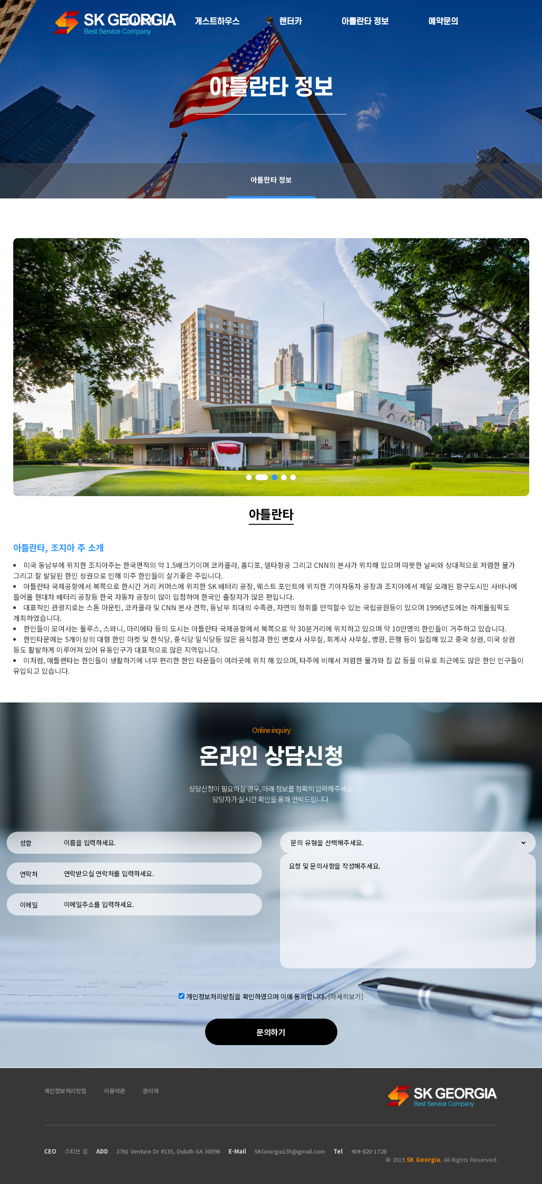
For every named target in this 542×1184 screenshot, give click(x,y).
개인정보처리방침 (65, 1091)
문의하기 (271, 1032)
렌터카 (290, 21)
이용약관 (114, 1091)
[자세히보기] (345, 996)
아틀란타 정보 (365, 21)
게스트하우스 (216, 21)
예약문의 (443, 21)
